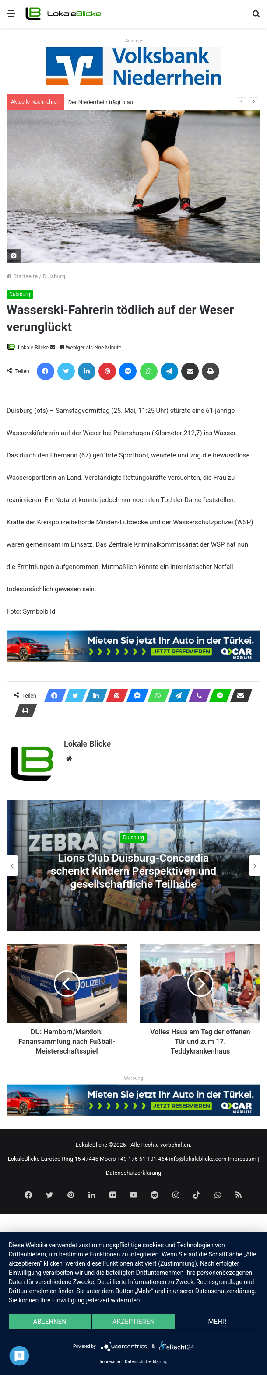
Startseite (22, 276)
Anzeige (133, 41)
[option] (133, 865)
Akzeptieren (133, 1322)
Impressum (242, 1158)
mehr (217, 1322)
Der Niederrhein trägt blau (100, 102)
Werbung (133, 1078)
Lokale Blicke (33, 348)
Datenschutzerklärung (134, 1172)
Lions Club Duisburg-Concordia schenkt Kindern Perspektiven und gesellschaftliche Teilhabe (134, 871)
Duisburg (54, 276)
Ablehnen (49, 1322)
